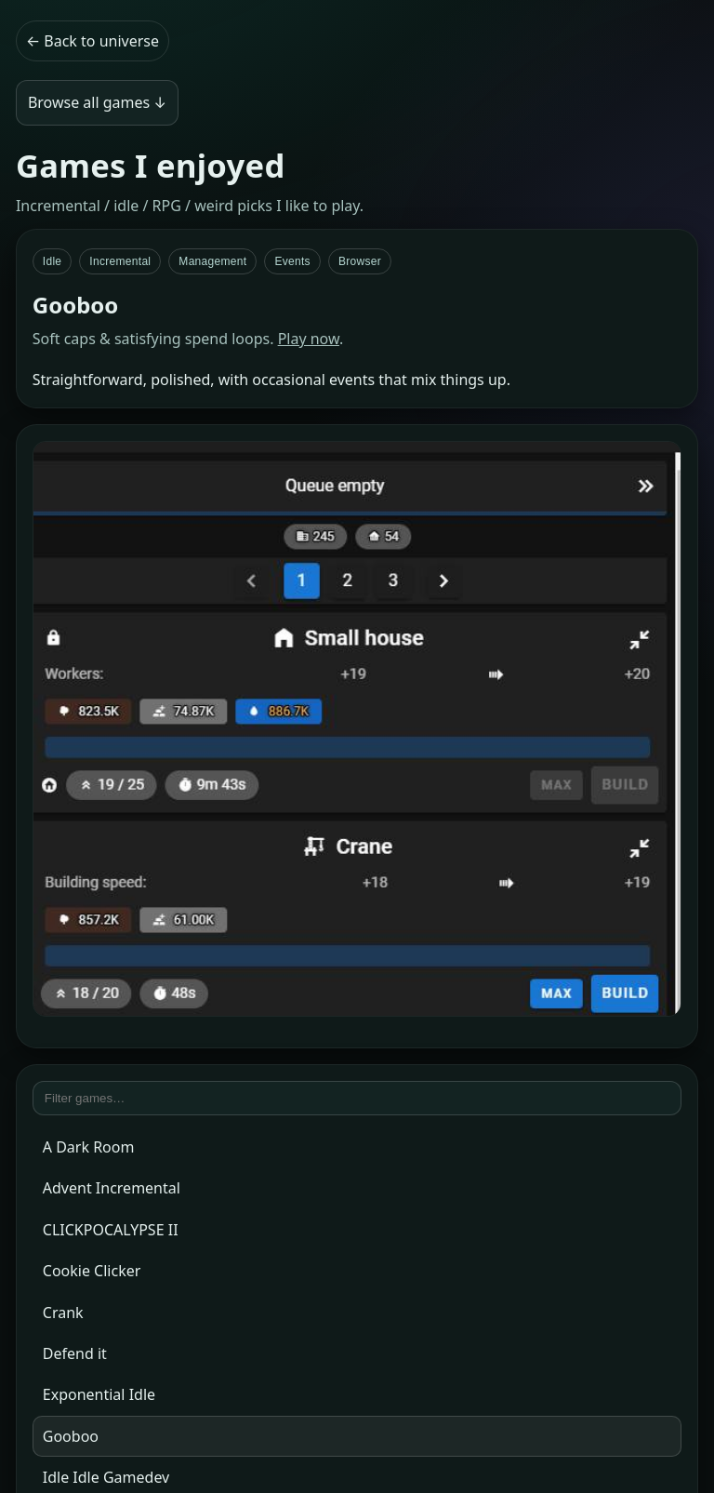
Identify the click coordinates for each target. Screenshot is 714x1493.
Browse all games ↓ (97, 102)
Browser (359, 261)
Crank (63, 1312)
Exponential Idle (99, 1394)
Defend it (75, 1353)
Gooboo (71, 1436)
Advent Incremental (111, 1188)
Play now (308, 338)
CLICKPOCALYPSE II (110, 1230)
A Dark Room (89, 1147)
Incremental (120, 261)
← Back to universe (92, 41)
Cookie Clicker (92, 1270)
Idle (52, 261)
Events (292, 261)
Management (212, 261)
